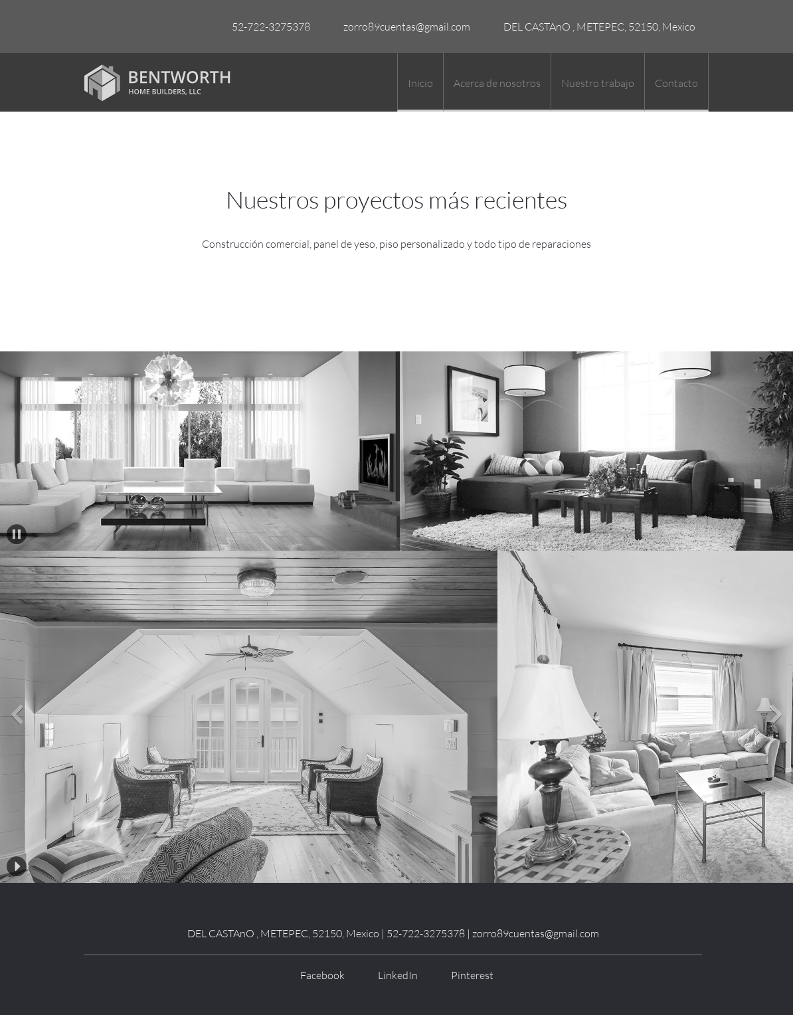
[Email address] (403, 27)
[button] (17, 534)
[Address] (596, 27)
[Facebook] (319, 975)
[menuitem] (420, 82)
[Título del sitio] (157, 83)
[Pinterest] (469, 975)
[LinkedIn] (394, 975)
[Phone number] (267, 27)
